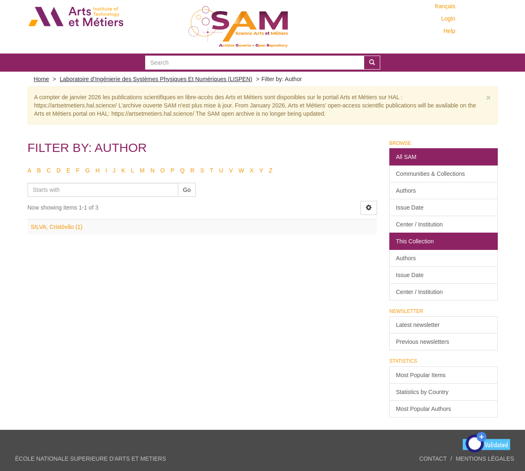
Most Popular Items (421, 375)
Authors (406, 190)
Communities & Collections (430, 173)
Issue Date (410, 207)
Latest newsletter (418, 325)
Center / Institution (419, 224)
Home (41, 79)
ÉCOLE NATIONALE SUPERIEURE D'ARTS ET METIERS (90, 458)
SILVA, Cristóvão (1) (57, 227)
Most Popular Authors (423, 409)
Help (449, 31)
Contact (433, 458)
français (445, 6)
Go (187, 190)
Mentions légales (485, 458)
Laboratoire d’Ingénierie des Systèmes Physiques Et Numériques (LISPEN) (156, 79)
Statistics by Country (422, 392)
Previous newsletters (422, 341)
